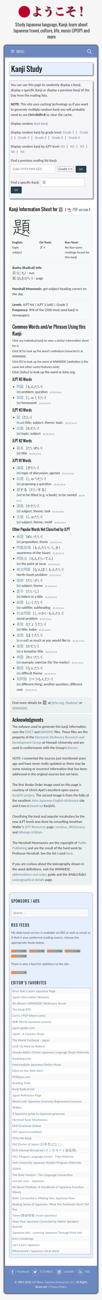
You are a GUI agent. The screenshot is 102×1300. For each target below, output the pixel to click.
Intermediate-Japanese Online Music (36, 1065)
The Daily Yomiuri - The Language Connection (42, 1175)
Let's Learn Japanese (26, 1245)
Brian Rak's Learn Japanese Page (33, 991)
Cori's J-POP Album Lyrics (29, 1016)
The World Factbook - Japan (30, 1040)
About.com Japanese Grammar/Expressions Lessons (46, 1101)
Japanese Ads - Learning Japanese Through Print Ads (47, 1233)
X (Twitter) (46, 1271)
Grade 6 (74, 138)
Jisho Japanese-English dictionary (55, 800)
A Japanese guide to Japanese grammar (38, 1114)
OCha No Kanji (21, 1138)
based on (36, 806)
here (69, 853)
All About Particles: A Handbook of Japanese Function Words (48, 1189)
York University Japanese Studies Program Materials (46, 1163)
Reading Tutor (21, 1083)
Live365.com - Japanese (28, 1181)
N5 (22, 152)
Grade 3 (24, 138)
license (72, 748)
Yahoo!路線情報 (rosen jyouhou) (34, 1215)
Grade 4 (40, 138)
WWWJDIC (20, 708)
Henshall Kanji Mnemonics (30, 1120)
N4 (13, 152)
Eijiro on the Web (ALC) (27, 1071)
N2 (73, 146)
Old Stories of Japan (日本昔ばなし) (37, 1144)
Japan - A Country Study (28, 1034)
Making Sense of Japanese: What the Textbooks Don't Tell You (50, 1206)
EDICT (29, 732)
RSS (87, 1271)
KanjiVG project (23, 795)
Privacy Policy (58, 1287)
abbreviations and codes (29, 874)
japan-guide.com (23, 1028)
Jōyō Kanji (41, 123)
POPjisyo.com (21, 1077)
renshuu (61, 827)
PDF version (78, 209)
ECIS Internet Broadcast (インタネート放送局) (44, 1150)
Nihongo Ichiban (30, 832)
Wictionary (76, 827)
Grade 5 (57, 138)
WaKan (17, 1107)
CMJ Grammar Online (26, 1126)
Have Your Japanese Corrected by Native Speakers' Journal (45, 1223)
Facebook (23, 1271)
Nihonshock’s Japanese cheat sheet (35, 1251)
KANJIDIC (47, 732)
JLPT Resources (35, 827)
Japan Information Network (30, 997)
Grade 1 (68, 132)
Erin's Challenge (22, 1239)
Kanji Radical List (23, 1089)
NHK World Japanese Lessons (31, 1022)
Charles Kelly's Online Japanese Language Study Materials (50, 1052)
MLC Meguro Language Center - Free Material (42, 1157)
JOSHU (16, 1169)
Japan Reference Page (26, 1095)
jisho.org (58, 703)
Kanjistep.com (21, 1059)
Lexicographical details (28, 880)
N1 (63, 146)
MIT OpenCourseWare (27, 1132)
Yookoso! (72, 703)
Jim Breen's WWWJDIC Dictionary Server (39, 1003)
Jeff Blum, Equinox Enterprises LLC (53, 1282)
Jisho (59, 392)
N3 (82, 146)
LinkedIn (69, 1271)
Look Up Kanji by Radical (28, 1046)
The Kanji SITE (21, 1009)
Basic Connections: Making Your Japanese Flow (43, 1198)
